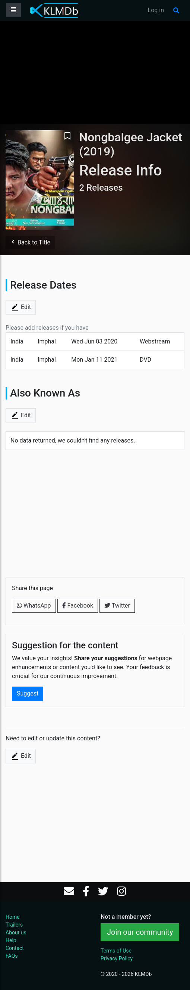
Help (11, 940)
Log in (156, 10)
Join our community (140, 932)
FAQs (12, 956)
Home (13, 917)
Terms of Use (116, 951)
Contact (15, 948)
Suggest (27, 693)
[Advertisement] (95, 72)
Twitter (117, 605)
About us (16, 932)
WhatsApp (34, 605)
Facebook (77, 605)
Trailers (14, 925)
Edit (20, 307)
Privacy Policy (117, 958)
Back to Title (30, 242)
